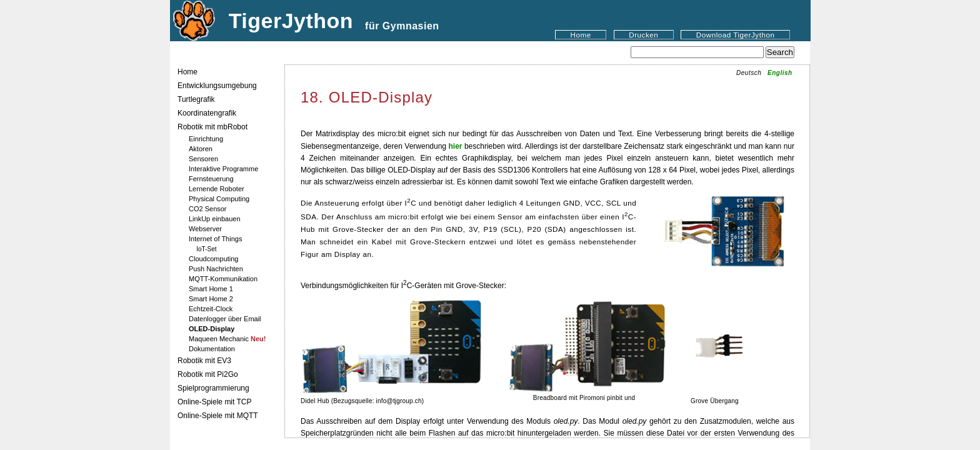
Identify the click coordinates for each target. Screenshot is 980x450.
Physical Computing (219, 198)
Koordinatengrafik (207, 113)
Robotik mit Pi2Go (208, 374)
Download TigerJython (735, 35)
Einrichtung (206, 138)
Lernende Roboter (216, 188)
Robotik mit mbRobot (213, 126)
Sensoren (203, 158)
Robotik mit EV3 (204, 360)
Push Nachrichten (216, 268)
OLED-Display (211, 328)
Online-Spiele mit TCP (215, 402)
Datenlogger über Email (225, 318)
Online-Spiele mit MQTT (218, 415)
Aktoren (200, 148)
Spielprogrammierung (213, 388)
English (780, 72)
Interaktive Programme (223, 168)
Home (581, 35)
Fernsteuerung (211, 178)
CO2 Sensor (208, 208)
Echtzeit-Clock (210, 308)
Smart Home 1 (211, 288)
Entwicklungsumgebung (217, 85)
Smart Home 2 (211, 298)
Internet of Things (215, 238)
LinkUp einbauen (215, 218)
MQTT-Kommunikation (223, 278)
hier (455, 146)
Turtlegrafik (196, 99)
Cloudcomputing (214, 258)
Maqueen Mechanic (227, 338)
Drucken (643, 35)
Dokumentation (212, 348)
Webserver (205, 228)
